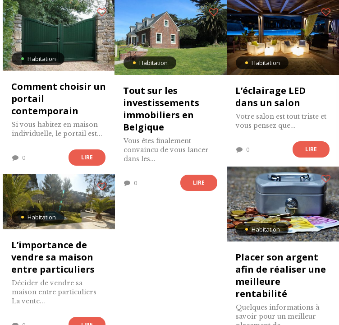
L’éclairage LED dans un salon (270, 96)
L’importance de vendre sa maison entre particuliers (53, 257)
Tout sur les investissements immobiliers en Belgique (161, 108)
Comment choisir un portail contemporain (58, 98)
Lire (87, 157)
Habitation (41, 59)
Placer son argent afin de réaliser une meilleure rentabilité (280, 275)
